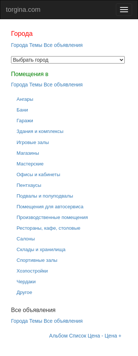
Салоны (26, 239)
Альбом (58, 336)
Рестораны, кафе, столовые (48, 228)
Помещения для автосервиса (50, 206)
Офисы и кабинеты (38, 174)
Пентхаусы (29, 185)
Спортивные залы (37, 260)
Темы (35, 45)
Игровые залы (33, 142)
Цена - (95, 336)
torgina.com (23, 9)
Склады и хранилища (41, 249)
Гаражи (25, 120)
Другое (24, 292)
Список (77, 336)
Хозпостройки (32, 271)
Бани (22, 110)
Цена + (113, 336)
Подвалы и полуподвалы (45, 196)
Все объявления (63, 45)
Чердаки (26, 281)
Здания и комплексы (40, 131)
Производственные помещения (52, 217)
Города (19, 45)
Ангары (25, 99)
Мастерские (30, 164)
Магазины (28, 153)
